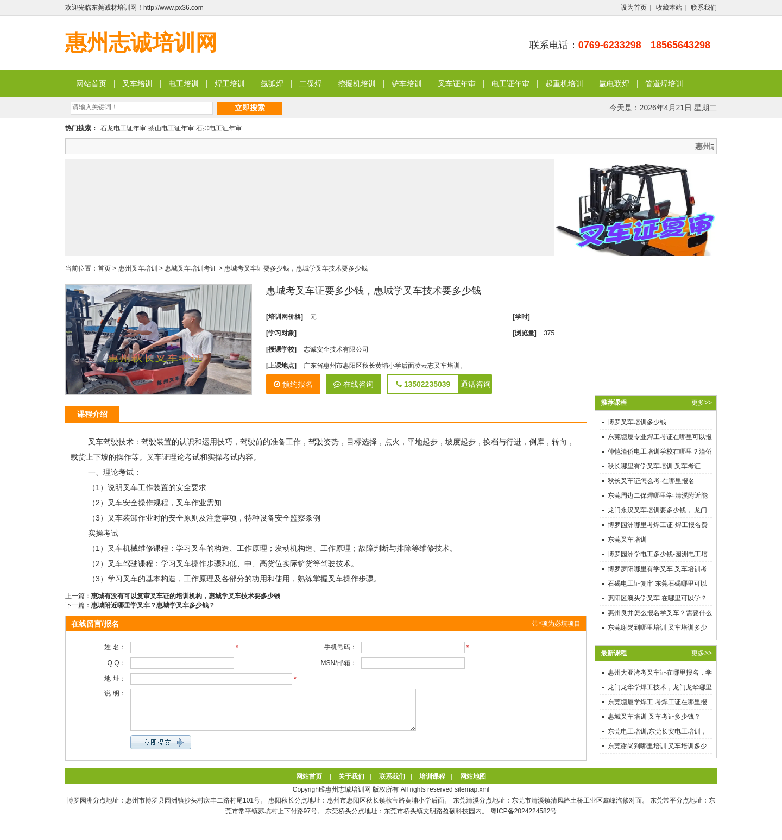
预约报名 (293, 384)
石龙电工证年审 (123, 128)
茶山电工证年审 (171, 128)
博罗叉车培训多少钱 (637, 422)
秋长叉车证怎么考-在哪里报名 (651, 481)
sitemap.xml (472, 797)
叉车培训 (137, 83)
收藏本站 (669, 7)
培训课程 (432, 784)
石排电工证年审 (219, 128)
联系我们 (704, 7)
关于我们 (351, 784)
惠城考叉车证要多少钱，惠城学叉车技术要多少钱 (296, 268)
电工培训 (183, 83)
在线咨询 (353, 384)
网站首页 (91, 83)
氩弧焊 (272, 83)
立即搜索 (250, 107)
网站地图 (473, 784)
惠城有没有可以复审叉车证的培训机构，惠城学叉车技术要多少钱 (185, 596)
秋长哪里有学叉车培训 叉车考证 (654, 466)
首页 (104, 268)
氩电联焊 (614, 83)
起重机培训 (564, 83)
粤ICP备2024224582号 (523, 819)
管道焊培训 (664, 83)
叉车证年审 (457, 83)
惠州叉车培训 (137, 268)
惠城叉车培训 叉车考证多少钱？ (654, 716)
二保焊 (310, 83)
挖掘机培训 (357, 83)
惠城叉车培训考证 (191, 268)
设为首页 (634, 7)
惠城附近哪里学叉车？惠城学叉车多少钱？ (153, 605)
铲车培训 (407, 83)
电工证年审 (510, 83)
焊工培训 (230, 83)
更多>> (701, 402)
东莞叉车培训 (627, 539)
